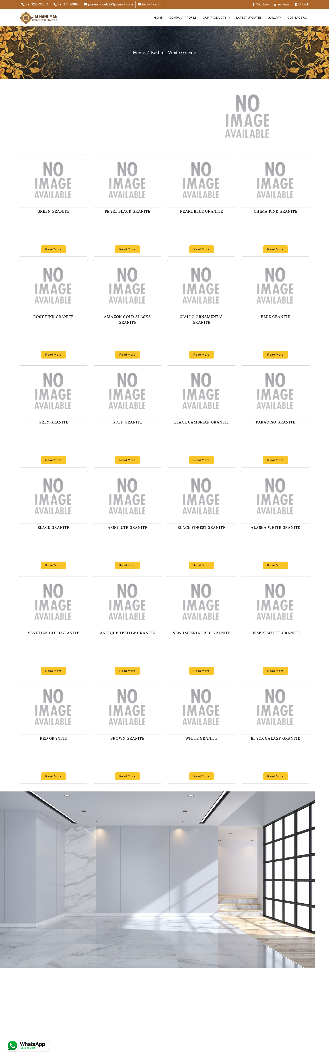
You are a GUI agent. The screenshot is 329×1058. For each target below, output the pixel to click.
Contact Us (297, 17)
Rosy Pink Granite (53, 316)
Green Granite (53, 211)
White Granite (201, 738)
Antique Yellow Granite (127, 632)
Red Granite (53, 738)
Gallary (274, 17)
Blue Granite (275, 316)
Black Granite (53, 527)
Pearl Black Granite (127, 211)
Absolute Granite (128, 527)
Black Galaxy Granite (275, 738)
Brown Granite (127, 738)
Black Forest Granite (201, 527)
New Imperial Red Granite (201, 632)
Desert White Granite (275, 632)
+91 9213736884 (34, 4)
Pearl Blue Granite (201, 211)
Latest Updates (248, 17)
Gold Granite (127, 422)
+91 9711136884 (66, 4)
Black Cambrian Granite (201, 422)
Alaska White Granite (275, 527)
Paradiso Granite (275, 422)
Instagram (282, 4)
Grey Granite (53, 422)
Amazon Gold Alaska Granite (127, 319)
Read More (53, 248)
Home (158, 17)
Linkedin (302, 4)
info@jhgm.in (150, 4)
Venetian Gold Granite (53, 632)
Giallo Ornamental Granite (202, 319)
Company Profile (182, 17)
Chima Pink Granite (275, 211)
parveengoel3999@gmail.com (108, 4)
